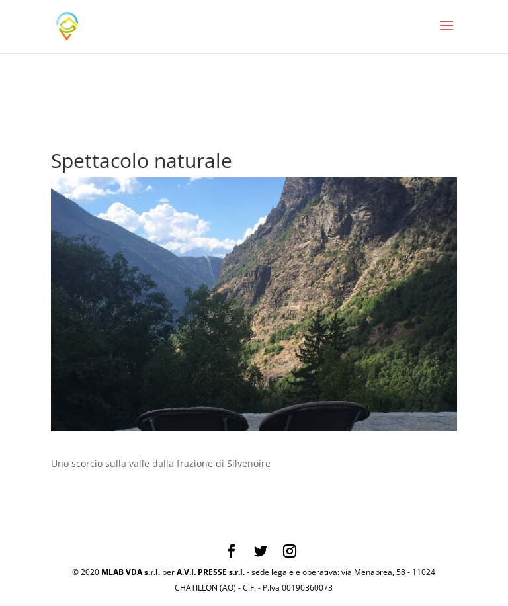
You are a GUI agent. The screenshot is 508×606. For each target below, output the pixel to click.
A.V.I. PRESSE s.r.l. (211, 572)
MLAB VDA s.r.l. (130, 572)
